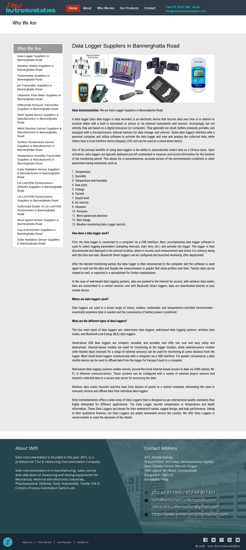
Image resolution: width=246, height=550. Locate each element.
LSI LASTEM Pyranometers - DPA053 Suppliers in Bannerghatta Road (39, 186)
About (87, 8)
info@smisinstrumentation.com (184, 500)
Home (73, 8)
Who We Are (105, 8)
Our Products (129, 8)
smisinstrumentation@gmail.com (185, 506)
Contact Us (82, 542)
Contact (149, 8)
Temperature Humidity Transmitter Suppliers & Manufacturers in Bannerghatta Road (39, 159)
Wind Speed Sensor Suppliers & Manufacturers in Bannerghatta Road (37, 118)
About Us (27, 542)
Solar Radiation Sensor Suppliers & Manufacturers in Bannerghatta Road (38, 173)
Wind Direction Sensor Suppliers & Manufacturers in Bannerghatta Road (39, 132)
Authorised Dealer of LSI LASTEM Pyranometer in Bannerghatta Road (39, 210)
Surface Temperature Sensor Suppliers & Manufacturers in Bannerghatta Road (35, 145)
